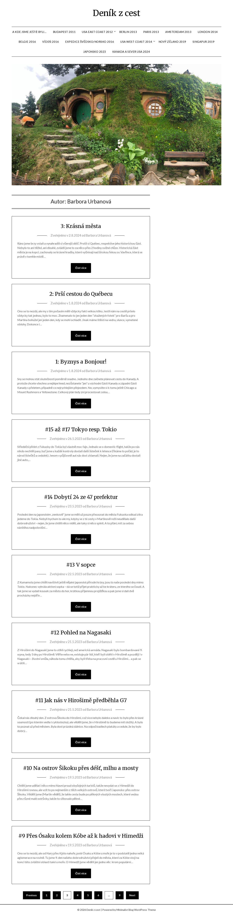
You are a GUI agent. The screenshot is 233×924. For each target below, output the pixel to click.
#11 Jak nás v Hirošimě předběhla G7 (81, 700)
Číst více (80, 268)
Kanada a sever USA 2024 (131, 51)
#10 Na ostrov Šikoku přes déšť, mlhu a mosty (81, 768)
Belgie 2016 (27, 41)
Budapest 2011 (64, 31)
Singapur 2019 (204, 41)
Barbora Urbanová (98, 235)
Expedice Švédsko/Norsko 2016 (89, 41)
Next (132, 904)
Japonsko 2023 (94, 51)
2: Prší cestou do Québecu (81, 293)
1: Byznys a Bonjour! (81, 361)
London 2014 (208, 31)
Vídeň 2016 (50, 41)
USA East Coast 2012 (97, 31)
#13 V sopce (81, 565)
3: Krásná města (81, 226)
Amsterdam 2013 (178, 31)
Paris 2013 (151, 31)
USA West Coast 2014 (136, 41)
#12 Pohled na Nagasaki (81, 633)
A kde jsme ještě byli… (29, 31)
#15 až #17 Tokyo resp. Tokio (81, 429)
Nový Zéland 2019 (172, 41)
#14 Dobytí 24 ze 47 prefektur (81, 497)
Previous (31, 904)
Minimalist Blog (125, 918)
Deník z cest (116, 12)
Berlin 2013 (128, 31)
